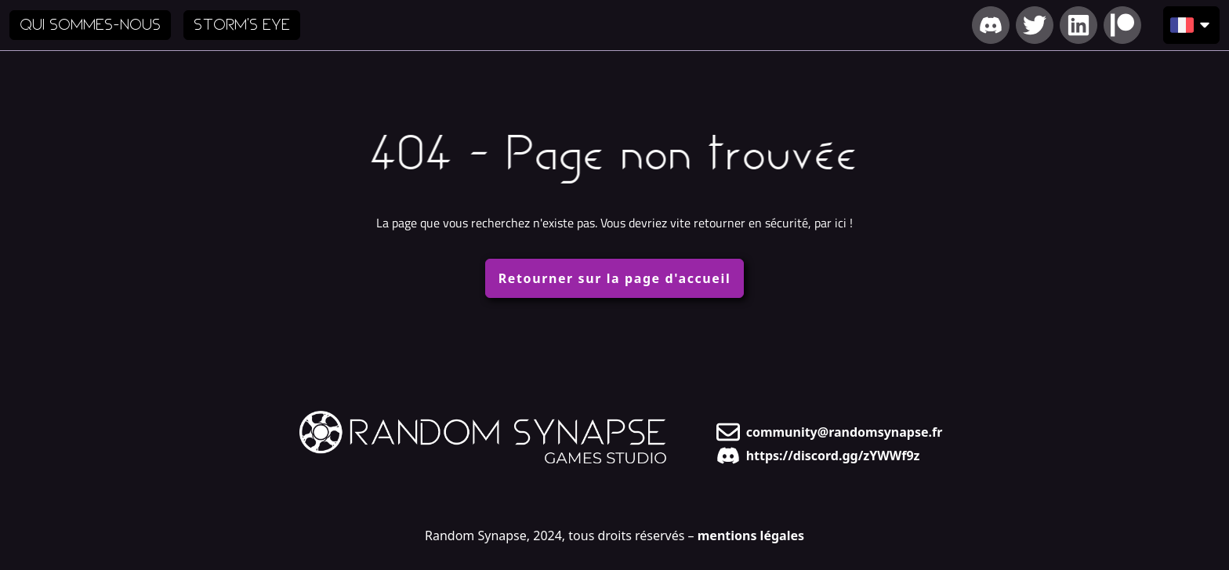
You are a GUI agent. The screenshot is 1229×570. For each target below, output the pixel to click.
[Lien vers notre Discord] (991, 25)
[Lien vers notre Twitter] (1034, 25)
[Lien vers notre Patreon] (1122, 25)
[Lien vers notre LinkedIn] (1078, 25)
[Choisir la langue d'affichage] (1191, 25)
